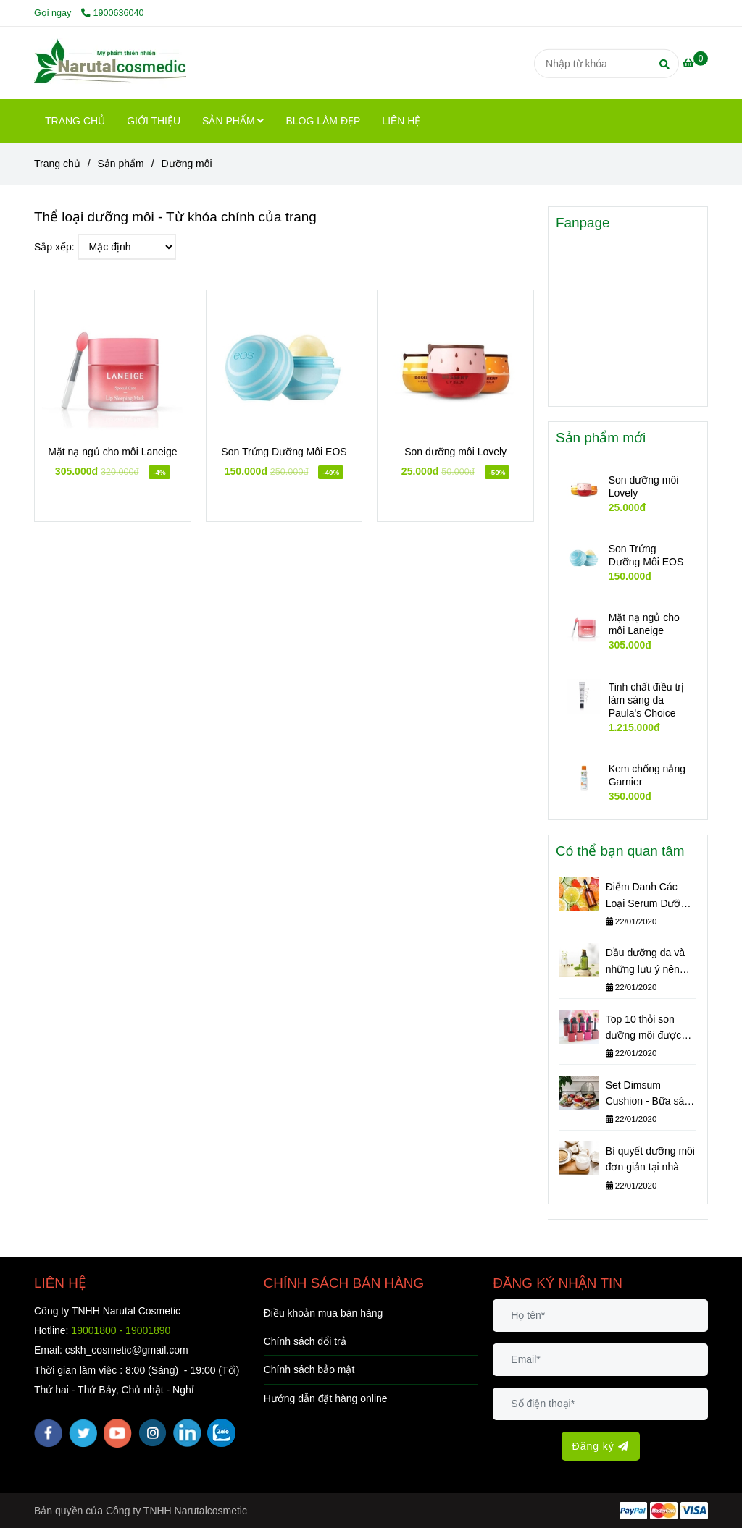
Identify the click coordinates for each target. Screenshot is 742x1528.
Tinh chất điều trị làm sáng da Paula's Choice (646, 700)
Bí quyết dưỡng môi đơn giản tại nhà (650, 1159)
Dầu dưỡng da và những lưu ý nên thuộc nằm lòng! (645, 962)
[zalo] (221, 1433)
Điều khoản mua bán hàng (323, 1313)
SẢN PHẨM (233, 121)
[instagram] (152, 1433)
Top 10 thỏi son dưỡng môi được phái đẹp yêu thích (647, 1028)
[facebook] (48, 1433)
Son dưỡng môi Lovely (455, 451)
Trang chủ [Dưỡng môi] (57, 163)
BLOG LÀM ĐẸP (322, 121)
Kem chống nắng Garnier (647, 775)
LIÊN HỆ (401, 121)
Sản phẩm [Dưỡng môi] (121, 163)
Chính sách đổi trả (305, 1341)
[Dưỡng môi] (110, 63)
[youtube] (118, 1433)
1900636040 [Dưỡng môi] (112, 13)
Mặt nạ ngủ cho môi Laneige (112, 451)
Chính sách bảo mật (309, 1369)
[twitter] (83, 1433)
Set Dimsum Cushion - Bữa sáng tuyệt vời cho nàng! (651, 1094)
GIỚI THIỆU (153, 121)
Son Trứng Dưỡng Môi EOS (283, 451)
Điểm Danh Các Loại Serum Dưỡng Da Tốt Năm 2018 (649, 896)
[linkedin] (187, 1433)
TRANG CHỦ (75, 121)
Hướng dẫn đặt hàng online (326, 1398)
